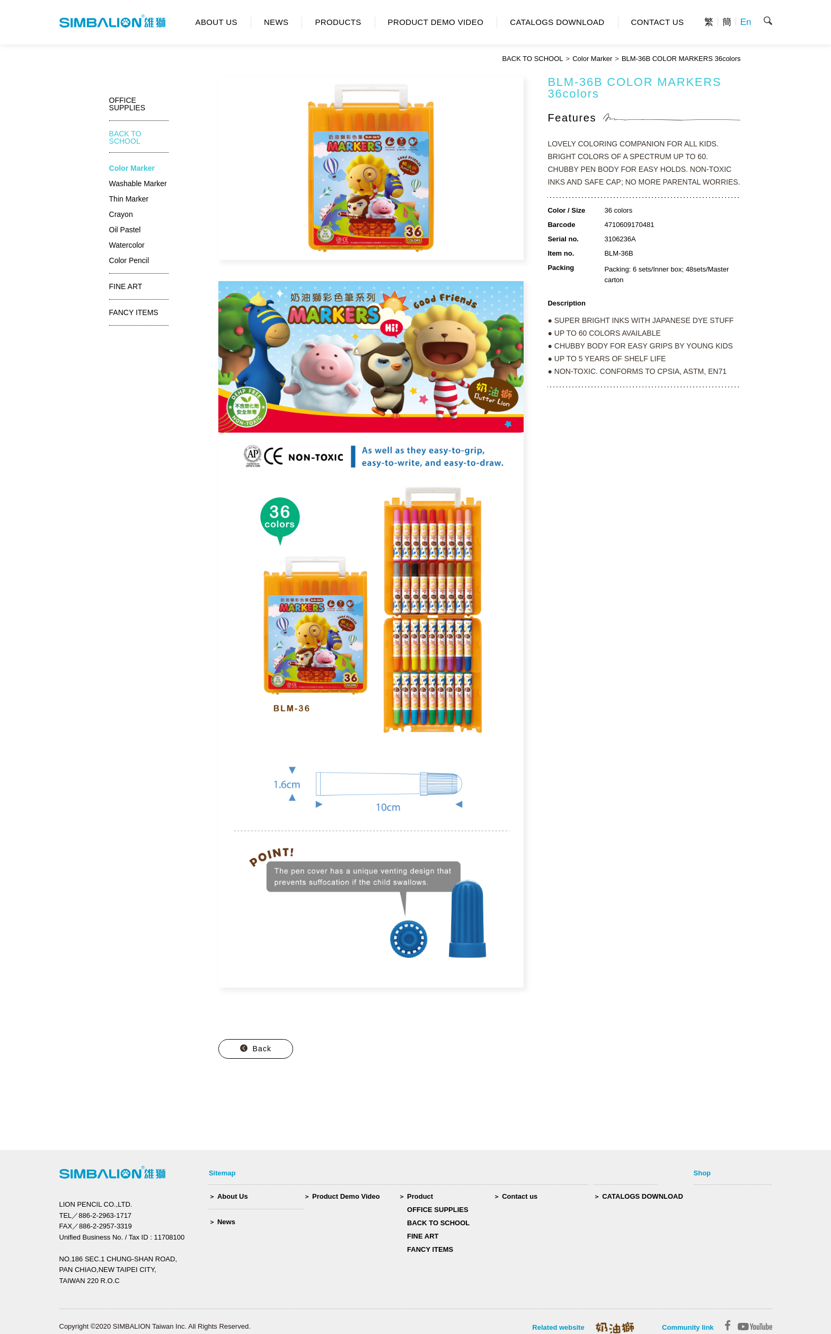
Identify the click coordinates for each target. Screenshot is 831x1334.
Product (420, 1196)
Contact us (519, 1196)
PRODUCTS (338, 22)
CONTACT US (657, 22)
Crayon (121, 214)
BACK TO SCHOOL (532, 59)
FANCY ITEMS (430, 1249)
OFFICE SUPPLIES (437, 1209)
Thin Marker (129, 199)
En (746, 22)
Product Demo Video (346, 1196)
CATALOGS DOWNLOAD (557, 22)
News (226, 1221)
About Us (232, 1196)
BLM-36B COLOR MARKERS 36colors (681, 59)
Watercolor (127, 245)
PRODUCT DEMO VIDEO (436, 22)
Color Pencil (129, 260)
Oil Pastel (125, 229)
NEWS (276, 22)
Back (262, 1048)
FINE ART (422, 1236)
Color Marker (592, 59)
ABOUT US (216, 22)
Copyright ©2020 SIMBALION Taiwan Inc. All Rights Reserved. (155, 1326)
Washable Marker (138, 183)
